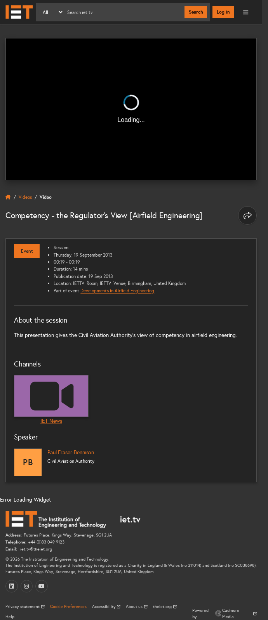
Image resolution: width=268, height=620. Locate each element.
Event (27, 251)
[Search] (124, 12)
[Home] (19, 12)
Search (196, 12)
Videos (25, 197)
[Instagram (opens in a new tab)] (27, 586)
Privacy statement (23, 606)
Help (9, 616)
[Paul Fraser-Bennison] (28, 462)
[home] (8, 197)
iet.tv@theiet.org (35, 549)
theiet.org (163, 606)
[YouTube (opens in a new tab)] (41, 586)
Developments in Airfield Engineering (117, 291)
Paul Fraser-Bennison (70, 452)
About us (135, 606)
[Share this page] (247, 215)
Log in (223, 12)
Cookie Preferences (68, 606)
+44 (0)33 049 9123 (46, 542)
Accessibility (104, 606)
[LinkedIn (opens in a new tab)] (11, 586)
